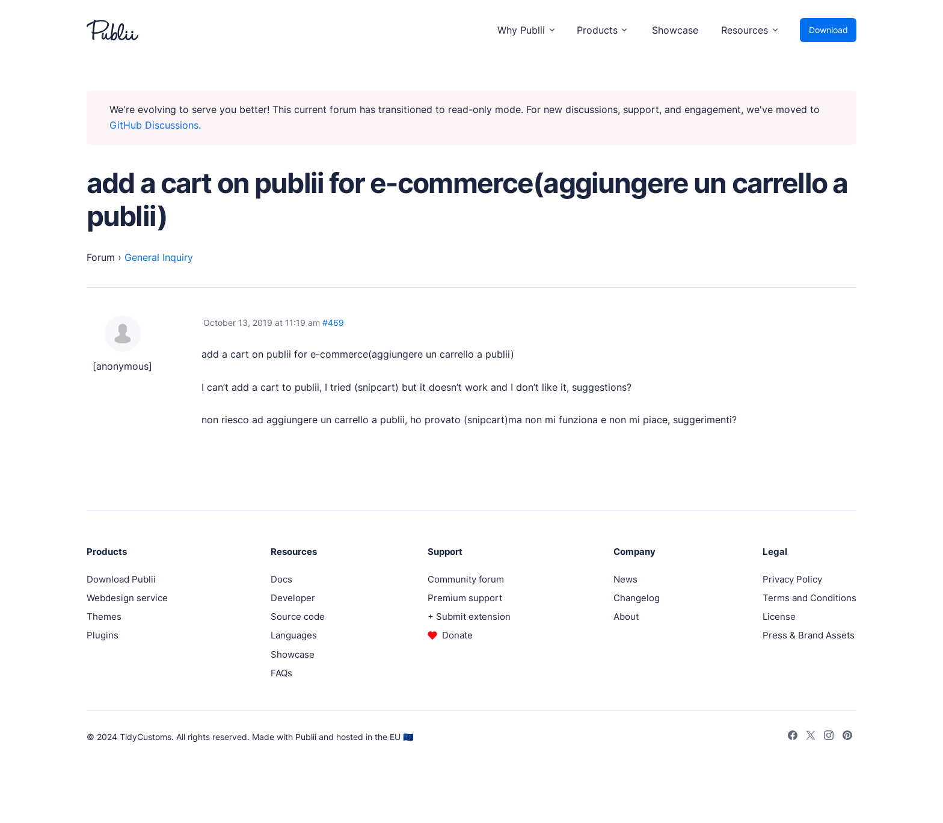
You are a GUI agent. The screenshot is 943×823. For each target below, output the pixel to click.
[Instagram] (829, 737)
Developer (293, 598)
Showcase (675, 30)
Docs (281, 579)
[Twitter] (811, 737)
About (626, 616)
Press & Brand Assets (809, 635)
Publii (305, 737)
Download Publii (121, 579)
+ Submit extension (469, 616)
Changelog (636, 598)
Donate (457, 635)
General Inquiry (158, 257)
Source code (298, 616)
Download (828, 30)
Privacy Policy (792, 579)
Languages (294, 635)
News (625, 579)
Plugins (102, 635)
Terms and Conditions (809, 598)
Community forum (466, 579)
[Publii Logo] (112, 30)
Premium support (465, 598)
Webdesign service (127, 598)
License (779, 616)
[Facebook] (792, 737)
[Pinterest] (847, 737)
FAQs (281, 673)
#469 (333, 322)
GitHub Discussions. (155, 125)
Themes (104, 616)
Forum (101, 257)
